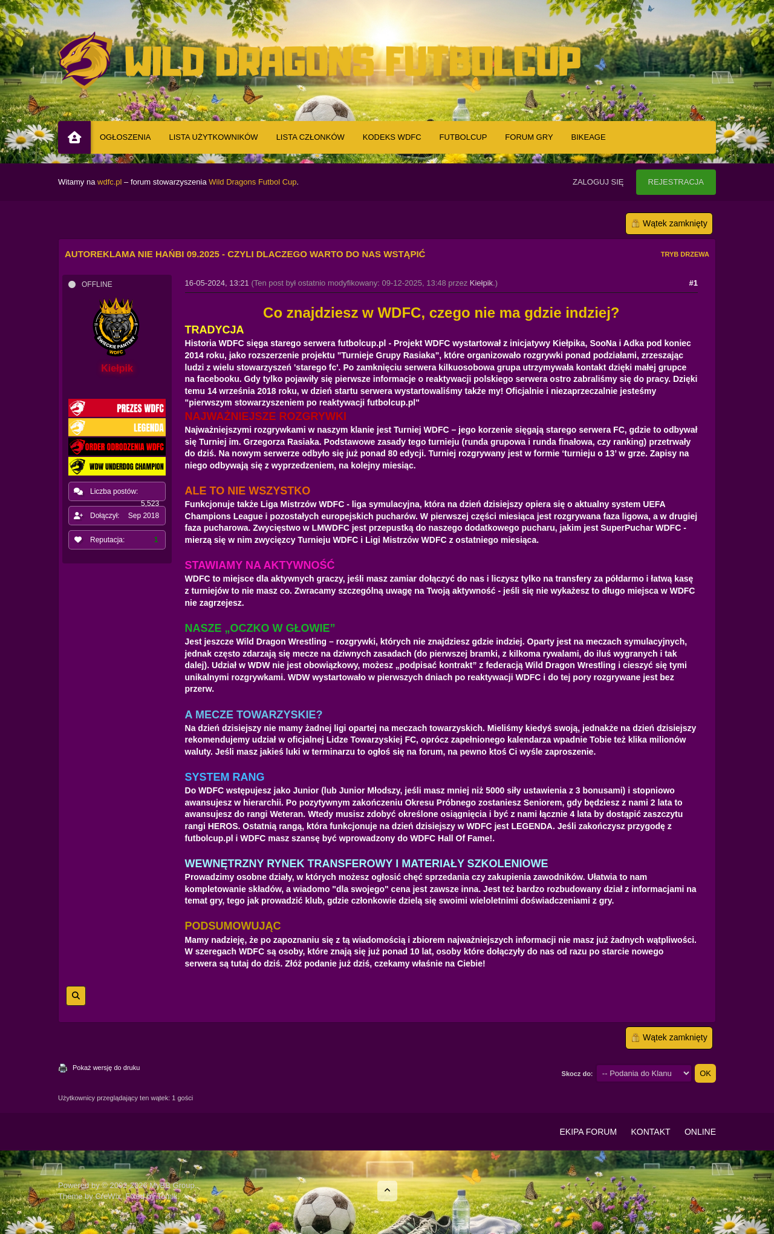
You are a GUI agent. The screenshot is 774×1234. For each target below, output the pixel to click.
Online (700, 1132)
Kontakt (650, 1132)
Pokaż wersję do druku (106, 1067)
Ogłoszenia (125, 137)
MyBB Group (171, 1185)
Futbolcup (463, 137)
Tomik (167, 1196)
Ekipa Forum (588, 1132)
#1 (693, 282)
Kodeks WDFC (392, 137)
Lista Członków (310, 137)
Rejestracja (676, 181)
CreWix (108, 1196)
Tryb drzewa (685, 254)
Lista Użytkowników (213, 137)
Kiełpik (481, 282)
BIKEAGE (588, 137)
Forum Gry (529, 137)
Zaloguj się (598, 181)
